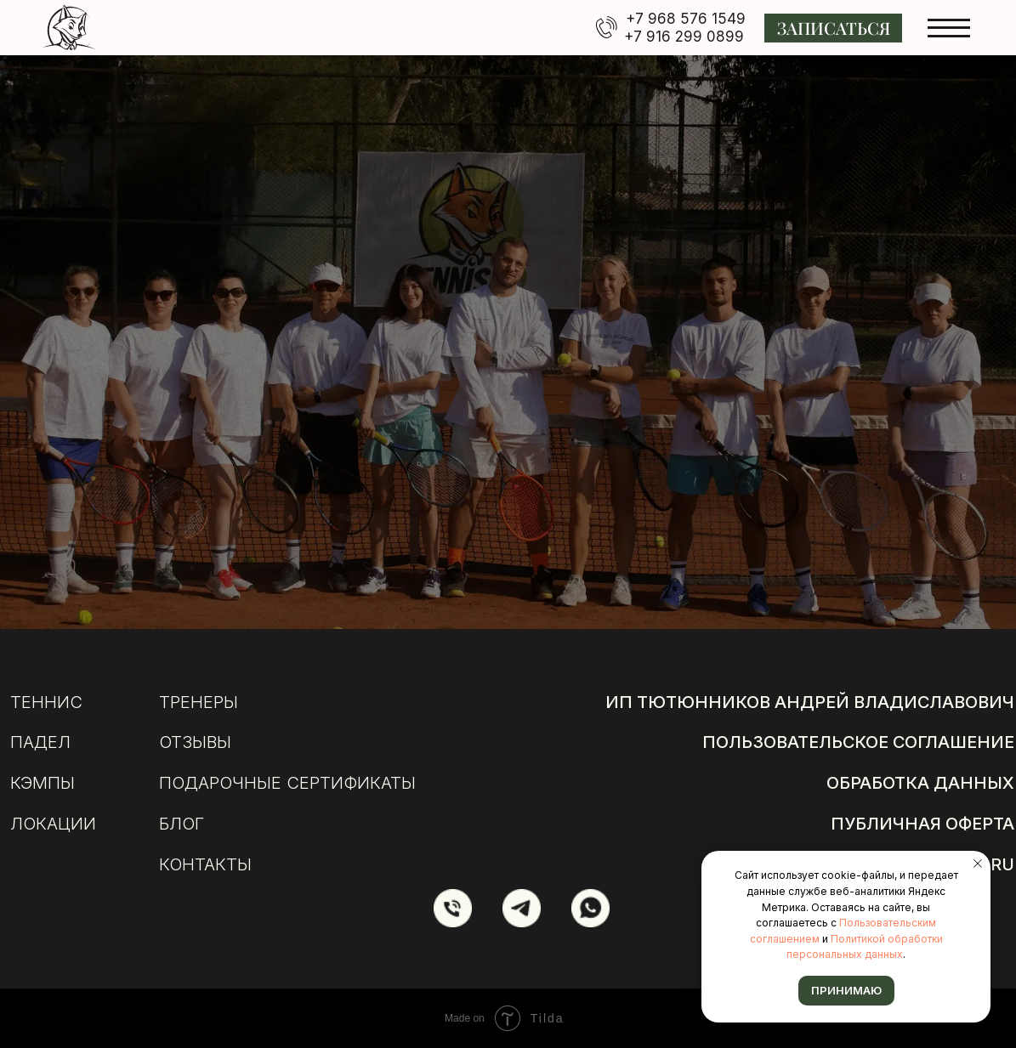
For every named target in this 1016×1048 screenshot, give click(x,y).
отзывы (195, 742)
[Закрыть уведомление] (977, 863)
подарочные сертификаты (287, 783)
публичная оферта (922, 823)
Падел (40, 742)
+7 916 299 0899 (684, 36)
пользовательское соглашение (858, 742)
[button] (833, 28)
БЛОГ (181, 823)
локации (53, 823)
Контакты (205, 864)
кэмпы (42, 783)
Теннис (46, 702)
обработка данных (920, 783)
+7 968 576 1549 (686, 18)
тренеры (198, 702)
